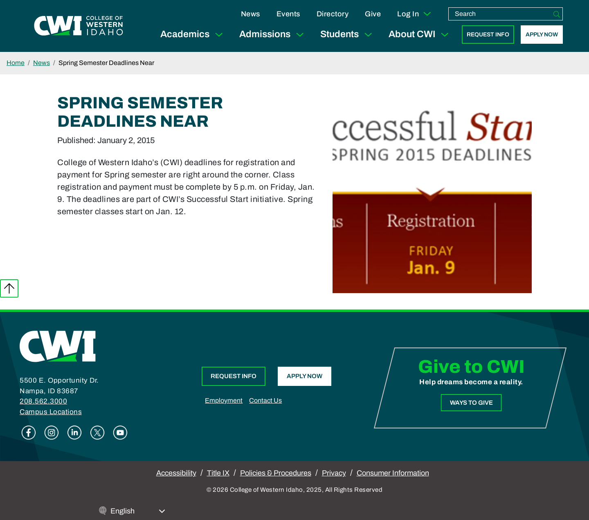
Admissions (273, 34)
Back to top (9, 288)
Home (16, 62)
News (250, 14)
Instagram (52, 433)
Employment (224, 400)
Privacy (334, 473)
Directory (333, 14)
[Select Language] (137, 511)
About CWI (420, 34)
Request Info (488, 34)
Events (288, 14)
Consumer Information (393, 473)
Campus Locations (51, 412)
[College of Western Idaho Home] (78, 25)
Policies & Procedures (275, 473)
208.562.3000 (43, 401)
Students (347, 34)
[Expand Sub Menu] (218, 34)
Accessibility (176, 473)
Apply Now (542, 34)
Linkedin (74, 433)
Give (373, 14)
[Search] (556, 14)
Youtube (120, 433)
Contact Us (265, 400)
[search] (500, 14)
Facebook (29, 433)
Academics (193, 34)
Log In (414, 14)
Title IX (218, 473)
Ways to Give (471, 402)
